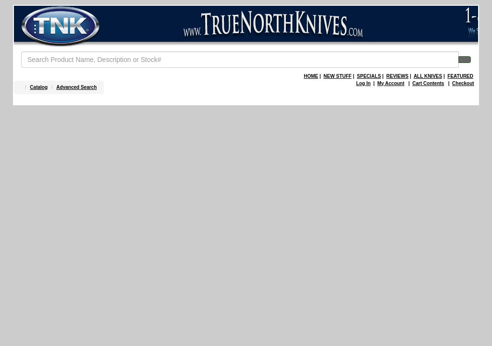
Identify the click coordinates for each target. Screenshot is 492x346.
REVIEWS (397, 76)
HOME (311, 76)
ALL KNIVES (428, 76)
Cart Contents (428, 83)
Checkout (463, 83)
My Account (390, 83)
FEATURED (460, 76)
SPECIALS (369, 76)
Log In (363, 83)
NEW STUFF (337, 76)
